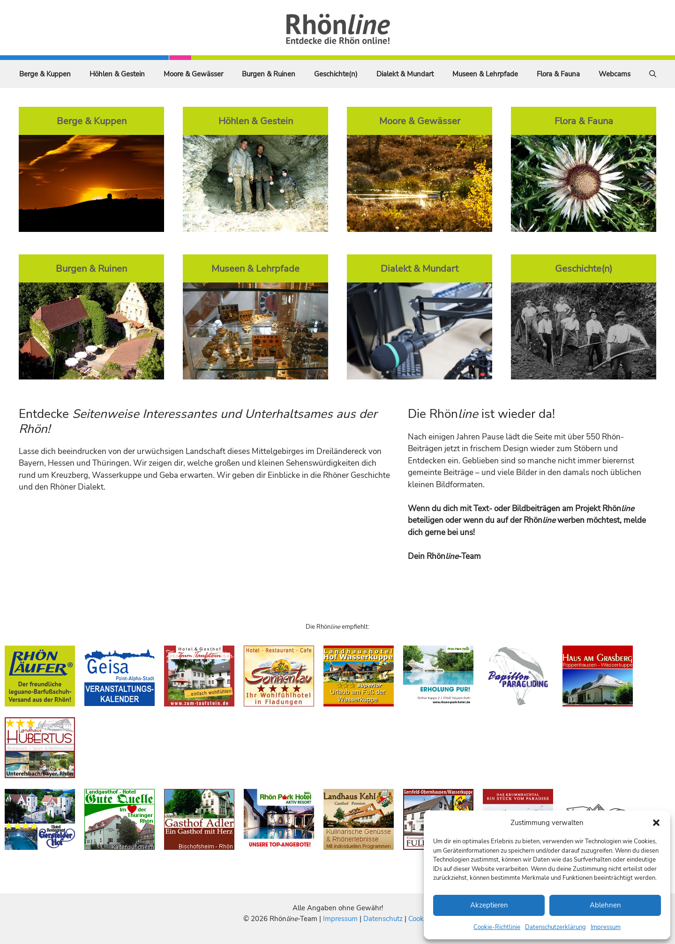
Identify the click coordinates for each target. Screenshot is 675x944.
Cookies (420, 918)
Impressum (606, 927)
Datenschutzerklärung (555, 927)
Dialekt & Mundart (405, 74)
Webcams (614, 74)
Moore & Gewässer (193, 74)
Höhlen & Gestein (117, 74)
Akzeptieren (489, 905)
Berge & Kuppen (45, 74)
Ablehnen (605, 905)
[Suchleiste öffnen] (653, 74)
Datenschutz (383, 918)
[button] (656, 822)
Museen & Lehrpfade (485, 74)
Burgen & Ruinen (268, 74)
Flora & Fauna (558, 74)
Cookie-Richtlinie (496, 927)
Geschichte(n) (336, 74)
